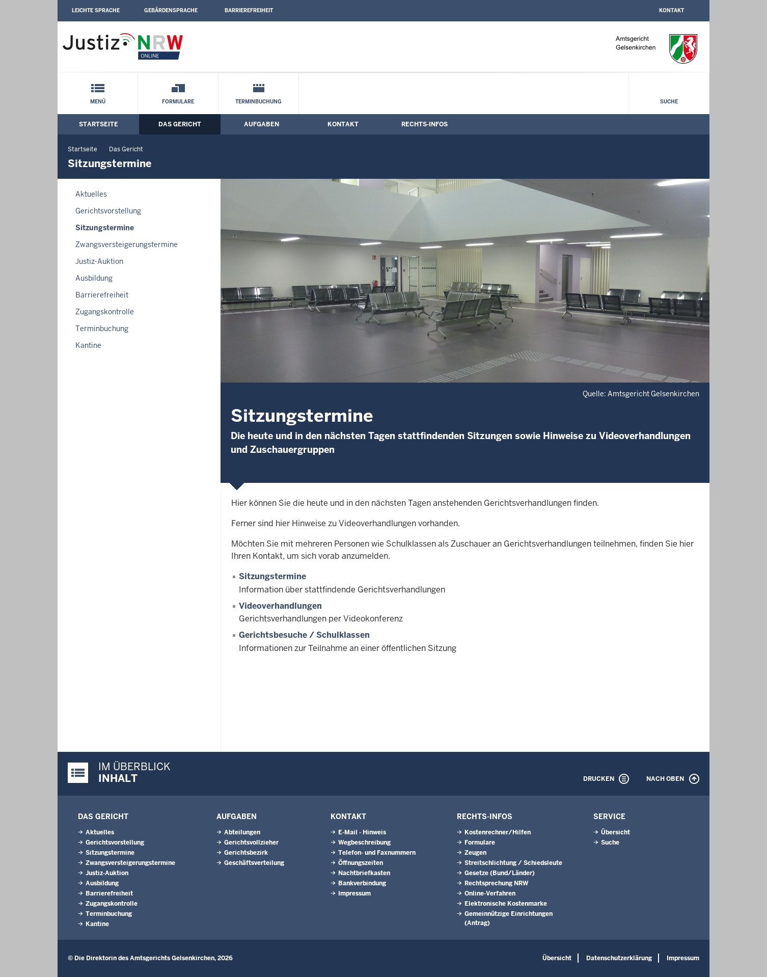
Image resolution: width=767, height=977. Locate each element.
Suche (669, 101)
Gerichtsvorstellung (108, 210)
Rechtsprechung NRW (496, 883)
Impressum (354, 893)
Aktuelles (91, 194)
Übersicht (615, 832)
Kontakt (671, 10)
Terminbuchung (258, 101)
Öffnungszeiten (360, 863)
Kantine (88, 345)
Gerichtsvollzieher (251, 842)
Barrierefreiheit (249, 10)
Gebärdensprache (171, 10)
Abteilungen (242, 832)
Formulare (178, 101)
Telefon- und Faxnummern (377, 853)
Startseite (98, 124)
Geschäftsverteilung (254, 863)
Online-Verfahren (489, 893)
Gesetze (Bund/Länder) (499, 873)
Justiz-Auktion (99, 261)
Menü (97, 101)
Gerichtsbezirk (246, 853)
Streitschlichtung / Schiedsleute (513, 863)
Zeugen (475, 853)
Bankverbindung (362, 883)
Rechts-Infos (424, 124)
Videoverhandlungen (280, 606)
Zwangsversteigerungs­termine (126, 244)
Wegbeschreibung (364, 842)
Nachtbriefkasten (364, 873)
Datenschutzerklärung (619, 958)
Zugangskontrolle (104, 311)
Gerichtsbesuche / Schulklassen (304, 635)
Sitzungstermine (104, 227)
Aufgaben (261, 124)
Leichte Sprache (96, 10)
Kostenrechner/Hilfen (497, 832)
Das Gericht (179, 124)
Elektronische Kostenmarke (505, 904)
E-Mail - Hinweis (362, 832)
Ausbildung (94, 278)
